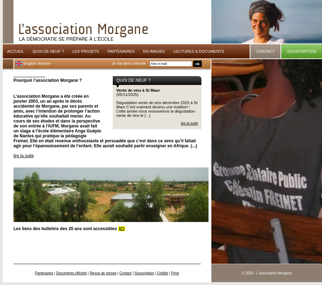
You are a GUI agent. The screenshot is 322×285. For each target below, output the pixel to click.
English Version (32, 63)
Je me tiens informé (129, 63)
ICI (121, 228)
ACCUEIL (15, 51)
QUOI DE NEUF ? (48, 51)
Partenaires (44, 273)
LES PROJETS (85, 51)
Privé (175, 273)
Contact (126, 273)
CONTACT (265, 51)
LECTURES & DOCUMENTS (198, 51)
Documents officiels (71, 273)
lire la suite (189, 123)
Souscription (144, 273)
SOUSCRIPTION (302, 51)
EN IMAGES (154, 51)
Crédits (162, 273)
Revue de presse (103, 273)
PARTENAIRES (121, 51)
